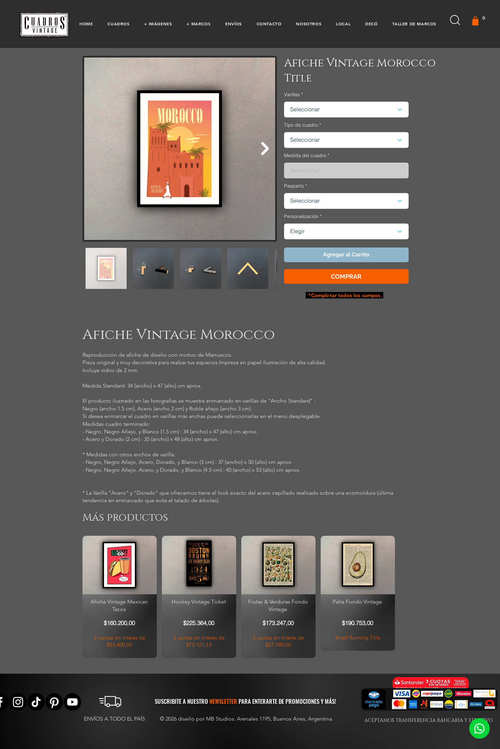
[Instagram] (18, 702)
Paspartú (294, 185)
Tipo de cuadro (301, 125)
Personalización (301, 216)
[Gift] (475, 21)
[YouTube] (72, 702)
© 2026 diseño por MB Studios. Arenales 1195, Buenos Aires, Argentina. (247, 718)
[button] (118, 23)
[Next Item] (265, 148)
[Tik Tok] (36, 702)
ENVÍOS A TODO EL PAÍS (114, 718)
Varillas (292, 94)
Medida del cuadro (305, 155)
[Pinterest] (54, 702)
